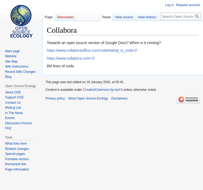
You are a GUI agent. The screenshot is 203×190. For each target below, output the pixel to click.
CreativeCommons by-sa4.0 (102, 90)
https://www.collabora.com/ (69, 58)
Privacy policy (55, 98)
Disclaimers (119, 98)
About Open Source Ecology (88, 98)
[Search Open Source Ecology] (180, 16)
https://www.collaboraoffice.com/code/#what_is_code (90, 50)
